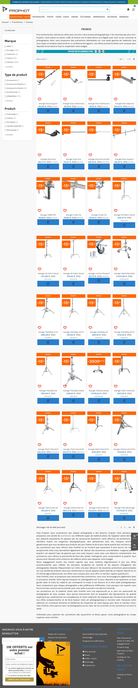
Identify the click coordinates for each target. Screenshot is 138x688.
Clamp (11, 118)
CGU (50, 641)
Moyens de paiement (57, 637)
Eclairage (88, 662)
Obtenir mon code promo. (19, 679)
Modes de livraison (56, 634)
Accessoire (13, 80)
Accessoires (13, 92)
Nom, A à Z (42, 59)
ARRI (10, 46)
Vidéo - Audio (89, 658)
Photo (86, 655)
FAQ (118, 678)
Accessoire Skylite (16, 84)
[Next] (134, 59)
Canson (12, 62)
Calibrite (12, 54)
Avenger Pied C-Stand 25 (48, 449)
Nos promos (89, 651)
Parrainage (87, 637)
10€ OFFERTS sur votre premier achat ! (19, 650)
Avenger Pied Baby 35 (99, 332)
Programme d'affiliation (93, 641)
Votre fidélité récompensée (94, 634)
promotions (66, 536)
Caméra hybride (15, 126)
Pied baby (12, 114)
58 (130, 527)
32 (122, 59)
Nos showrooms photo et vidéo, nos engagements (125, 641)
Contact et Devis (124, 674)
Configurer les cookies (123, 658)
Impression (88, 665)
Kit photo (12, 122)
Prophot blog (123, 647)
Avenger (13, 50)
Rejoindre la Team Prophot (125, 652)
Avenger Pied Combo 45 (99, 508)
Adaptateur (13, 96)
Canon (12, 58)
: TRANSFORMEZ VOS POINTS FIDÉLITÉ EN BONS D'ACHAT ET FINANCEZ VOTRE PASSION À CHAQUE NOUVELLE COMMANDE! (69, 2)
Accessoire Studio (17, 88)
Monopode (13, 130)
